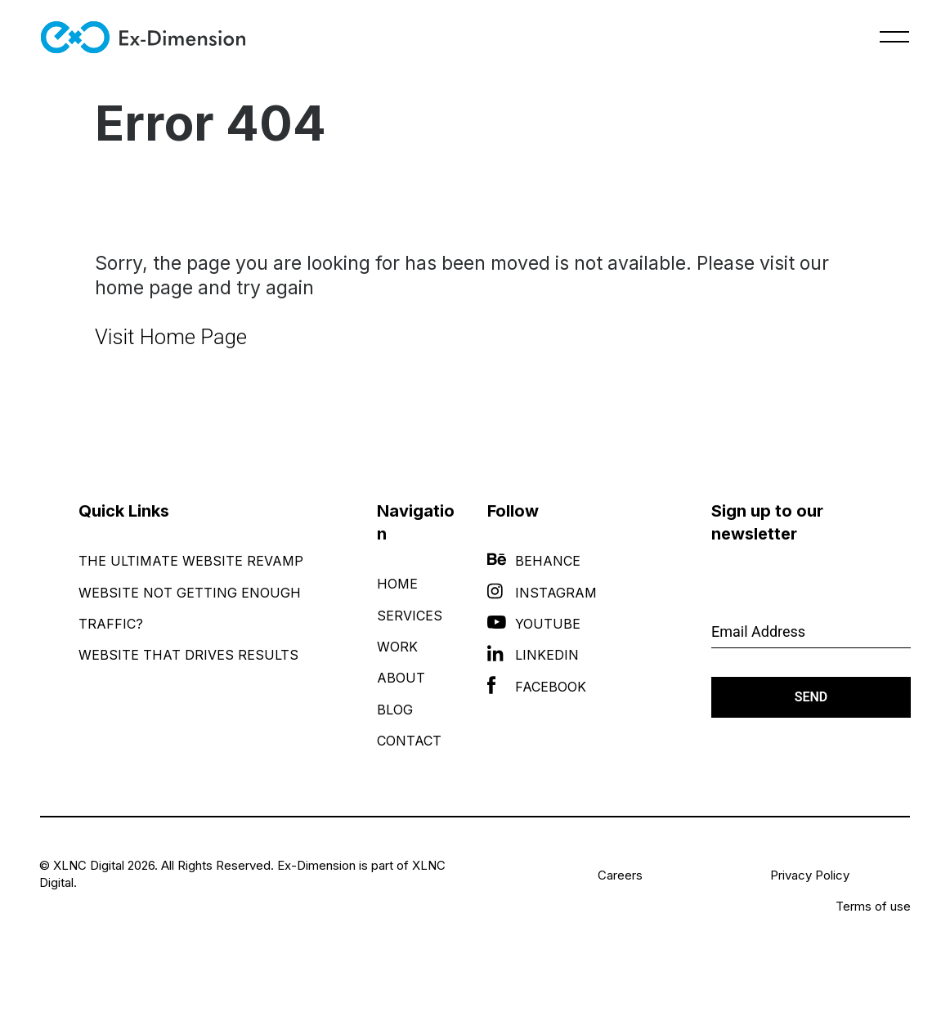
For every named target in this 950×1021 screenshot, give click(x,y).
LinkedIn (533, 655)
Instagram (542, 592)
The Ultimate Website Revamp (190, 561)
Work (397, 646)
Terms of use (873, 906)
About (401, 677)
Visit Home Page (171, 337)
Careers (620, 875)
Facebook (536, 686)
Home (397, 583)
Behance (533, 561)
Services (409, 615)
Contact (409, 740)
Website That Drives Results (188, 655)
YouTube (533, 624)
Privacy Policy (809, 875)
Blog (395, 709)
